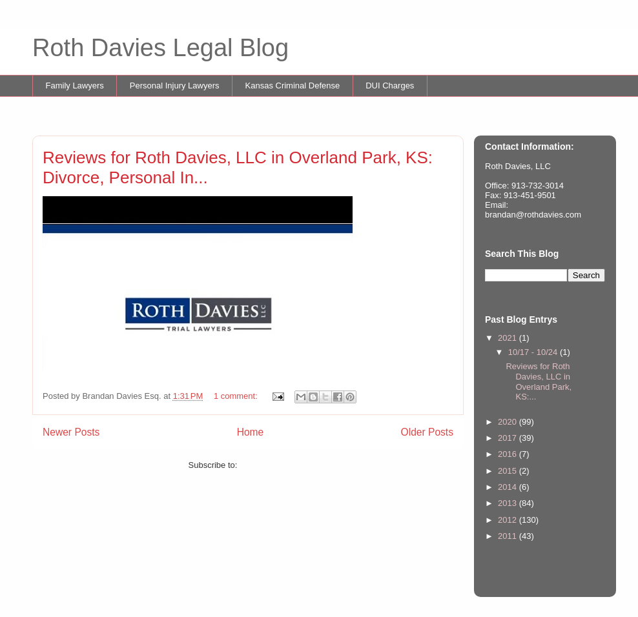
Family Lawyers (75, 85)
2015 (508, 471)
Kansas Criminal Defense (292, 85)
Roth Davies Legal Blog (160, 47)
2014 (508, 487)
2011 (508, 536)
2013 (508, 503)
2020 (508, 422)
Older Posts (427, 432)
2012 (508, 520)
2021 (508, 338)
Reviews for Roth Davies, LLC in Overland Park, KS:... (538, 381)
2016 (508, 454)
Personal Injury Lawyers (175, 85)
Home (250, 432)
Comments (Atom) (273, 465)
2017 (508, 438)
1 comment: (237, 396)
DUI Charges (389, 85)
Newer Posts (71, 432)
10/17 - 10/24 (534, 352)
